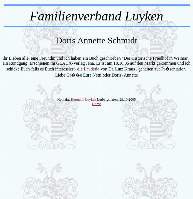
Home (96, 104)
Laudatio (91, 69)
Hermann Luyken (83, 99)
